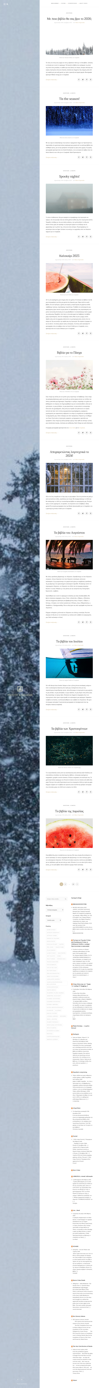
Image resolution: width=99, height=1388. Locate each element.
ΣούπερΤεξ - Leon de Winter (80, 1249)
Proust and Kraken (22, 1384)
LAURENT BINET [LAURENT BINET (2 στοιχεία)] (51, 953)
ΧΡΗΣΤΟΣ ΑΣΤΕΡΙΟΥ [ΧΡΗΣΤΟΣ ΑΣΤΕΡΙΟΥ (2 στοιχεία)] (52, 1039)
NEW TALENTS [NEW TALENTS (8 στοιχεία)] (51, 956)
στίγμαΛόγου (76, 1108)
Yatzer (75, 1380)
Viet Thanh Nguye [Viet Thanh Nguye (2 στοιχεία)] (51, 970)
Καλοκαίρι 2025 (69, 256)
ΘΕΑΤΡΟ (75, 907)
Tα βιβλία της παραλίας (69, 811)
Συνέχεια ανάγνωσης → (52, 79)
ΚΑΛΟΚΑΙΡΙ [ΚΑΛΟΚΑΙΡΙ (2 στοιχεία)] (50, 1010)
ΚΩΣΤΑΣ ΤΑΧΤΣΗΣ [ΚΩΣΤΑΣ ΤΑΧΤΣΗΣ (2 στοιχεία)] (52, 1013)
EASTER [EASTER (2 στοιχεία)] (61, 944)
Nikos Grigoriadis (80, 22)
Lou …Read (76, 1210)
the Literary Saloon (79, 1316)
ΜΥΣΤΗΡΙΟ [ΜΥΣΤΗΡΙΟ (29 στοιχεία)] (63, 1016)
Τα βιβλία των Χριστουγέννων (69, 728)
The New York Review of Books (82, 1346)
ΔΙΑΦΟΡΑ (73, 93)
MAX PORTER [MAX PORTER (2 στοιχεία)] (61, 953)
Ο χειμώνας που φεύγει (78, 1213)
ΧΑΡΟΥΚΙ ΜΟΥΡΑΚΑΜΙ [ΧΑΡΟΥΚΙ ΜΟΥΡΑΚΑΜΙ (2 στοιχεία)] (53, 1036)
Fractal (75, 1136)
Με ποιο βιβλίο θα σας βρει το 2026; (69, 19)
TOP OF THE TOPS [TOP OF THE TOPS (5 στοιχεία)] (52, 967)
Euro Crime (76, 1170)
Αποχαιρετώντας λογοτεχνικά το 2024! (69, 454)
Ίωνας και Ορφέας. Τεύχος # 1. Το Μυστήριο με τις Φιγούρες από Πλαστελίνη (81, 1039)
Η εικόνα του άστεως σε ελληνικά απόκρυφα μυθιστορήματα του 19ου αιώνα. (81, 951)
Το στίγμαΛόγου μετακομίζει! (80, 1111)
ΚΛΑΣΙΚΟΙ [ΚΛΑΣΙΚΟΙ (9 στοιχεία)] (58, 1010)
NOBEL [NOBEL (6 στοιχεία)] (59, 956)
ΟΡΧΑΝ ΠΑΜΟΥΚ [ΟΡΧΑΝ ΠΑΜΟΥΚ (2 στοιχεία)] (51, 1028)
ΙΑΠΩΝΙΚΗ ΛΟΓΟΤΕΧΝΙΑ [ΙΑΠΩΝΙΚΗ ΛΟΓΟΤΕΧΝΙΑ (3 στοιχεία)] (53, 1001)
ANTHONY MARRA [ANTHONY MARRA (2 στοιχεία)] (52, 935)
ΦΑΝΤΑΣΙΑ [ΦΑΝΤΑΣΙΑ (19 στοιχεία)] (49, 1033)
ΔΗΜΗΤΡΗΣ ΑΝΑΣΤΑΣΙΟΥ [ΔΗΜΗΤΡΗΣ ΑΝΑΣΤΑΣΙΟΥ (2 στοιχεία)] (54, 995)
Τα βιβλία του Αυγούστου (69, 532)
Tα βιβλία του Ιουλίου (69, 641)
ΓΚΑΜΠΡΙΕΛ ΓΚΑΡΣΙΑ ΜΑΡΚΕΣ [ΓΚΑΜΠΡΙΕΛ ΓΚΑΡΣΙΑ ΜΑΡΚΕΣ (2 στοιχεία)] (55, 993)
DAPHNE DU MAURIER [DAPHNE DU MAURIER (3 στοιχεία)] (53, 938)
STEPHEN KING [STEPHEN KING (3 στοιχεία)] (61, 959)
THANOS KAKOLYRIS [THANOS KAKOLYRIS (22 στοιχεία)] (52, 961)
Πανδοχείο (76, 1034)
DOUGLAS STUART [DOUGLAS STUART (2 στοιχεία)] (52, 944)
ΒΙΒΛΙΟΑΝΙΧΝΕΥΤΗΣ (80, 904)
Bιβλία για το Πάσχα (69, 352)
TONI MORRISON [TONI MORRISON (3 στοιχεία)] (51, 964)
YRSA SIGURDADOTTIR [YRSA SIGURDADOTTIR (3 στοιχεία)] (53, 973)
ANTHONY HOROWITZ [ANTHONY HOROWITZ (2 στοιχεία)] (53, 932)
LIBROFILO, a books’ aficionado (83, 1176)
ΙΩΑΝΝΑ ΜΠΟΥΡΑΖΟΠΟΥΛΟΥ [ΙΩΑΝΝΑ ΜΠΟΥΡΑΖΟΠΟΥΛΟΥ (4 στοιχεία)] (55, 1007)
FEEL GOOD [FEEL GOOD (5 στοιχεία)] (50, 947)
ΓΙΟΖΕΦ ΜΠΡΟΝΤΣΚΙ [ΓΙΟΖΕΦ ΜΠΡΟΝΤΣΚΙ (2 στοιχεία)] (52, 987)
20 (73, 884)
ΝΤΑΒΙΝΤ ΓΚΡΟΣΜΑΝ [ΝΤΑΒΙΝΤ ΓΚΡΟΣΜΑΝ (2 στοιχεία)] (52, 1022)
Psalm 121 (75, 1349)
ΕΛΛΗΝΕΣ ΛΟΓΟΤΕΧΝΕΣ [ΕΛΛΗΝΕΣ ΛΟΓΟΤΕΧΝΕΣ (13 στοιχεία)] (53, 998)
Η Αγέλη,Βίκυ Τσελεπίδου (79, 989)
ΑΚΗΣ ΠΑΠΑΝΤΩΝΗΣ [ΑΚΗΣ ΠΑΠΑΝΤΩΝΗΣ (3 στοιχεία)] (52, 976)
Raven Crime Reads (79, 1280)
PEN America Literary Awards (81, 1319)
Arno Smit (72, 428)
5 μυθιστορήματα (77, 1179)
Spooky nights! (69, 176)
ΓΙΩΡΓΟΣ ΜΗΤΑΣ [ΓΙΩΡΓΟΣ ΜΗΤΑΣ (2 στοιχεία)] (51, 990)
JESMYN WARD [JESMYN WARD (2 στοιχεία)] (59, 947)
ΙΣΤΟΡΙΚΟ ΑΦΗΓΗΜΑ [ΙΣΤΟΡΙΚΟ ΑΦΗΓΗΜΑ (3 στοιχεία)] (52, 1004)
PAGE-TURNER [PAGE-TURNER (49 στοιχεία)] (51, 959)
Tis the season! (69, 99)
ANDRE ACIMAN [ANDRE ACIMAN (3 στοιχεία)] (51, 929)
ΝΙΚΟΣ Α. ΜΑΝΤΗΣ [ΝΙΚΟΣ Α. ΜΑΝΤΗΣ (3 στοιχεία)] (52, 1019)
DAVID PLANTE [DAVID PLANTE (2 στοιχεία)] (51, 941)
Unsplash (82, 428)
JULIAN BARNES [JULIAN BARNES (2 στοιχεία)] (51, 950)
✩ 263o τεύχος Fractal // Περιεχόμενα (82, 1139)
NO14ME (75, 1246)
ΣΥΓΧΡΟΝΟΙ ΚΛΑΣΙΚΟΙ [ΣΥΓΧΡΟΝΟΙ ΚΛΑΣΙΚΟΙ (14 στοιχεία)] (53, 1030)
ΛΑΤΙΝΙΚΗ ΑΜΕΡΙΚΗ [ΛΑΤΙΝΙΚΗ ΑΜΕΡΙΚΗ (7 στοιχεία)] (52, 1016)
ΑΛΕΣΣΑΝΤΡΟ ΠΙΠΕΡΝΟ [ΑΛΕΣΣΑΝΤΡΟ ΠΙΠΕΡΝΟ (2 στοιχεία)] (53, 979)
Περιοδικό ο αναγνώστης (80, 1072)
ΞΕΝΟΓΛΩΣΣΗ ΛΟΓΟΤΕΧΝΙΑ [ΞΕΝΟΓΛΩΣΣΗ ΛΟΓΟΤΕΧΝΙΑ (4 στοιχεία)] (54, 1025)
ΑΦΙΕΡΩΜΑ (69, 13)
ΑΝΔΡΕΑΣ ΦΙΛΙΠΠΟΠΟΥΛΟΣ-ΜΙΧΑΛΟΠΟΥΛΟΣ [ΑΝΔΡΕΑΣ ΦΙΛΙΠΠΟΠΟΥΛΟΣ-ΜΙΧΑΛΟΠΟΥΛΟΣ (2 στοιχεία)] (55, 983)
